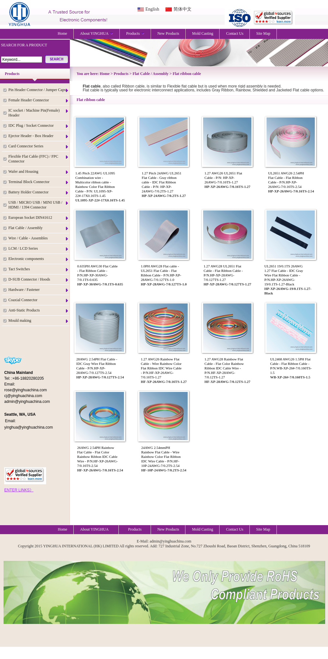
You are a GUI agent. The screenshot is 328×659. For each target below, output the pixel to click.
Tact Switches (38, 269)
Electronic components (38, 258)
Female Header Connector (38, 100)
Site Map (263, 33)
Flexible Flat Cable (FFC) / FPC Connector (38, 158)
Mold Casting (202, 33)
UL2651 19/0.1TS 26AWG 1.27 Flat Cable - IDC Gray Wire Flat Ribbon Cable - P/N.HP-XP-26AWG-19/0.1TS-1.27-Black (283, 275)
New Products (168, 33)
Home (62, 33)
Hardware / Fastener (38, 289)
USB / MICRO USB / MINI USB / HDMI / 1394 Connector (38, 204)
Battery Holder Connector (38, 192)
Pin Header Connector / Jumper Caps (38, 90)
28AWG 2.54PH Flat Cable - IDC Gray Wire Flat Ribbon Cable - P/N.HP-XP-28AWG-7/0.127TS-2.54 (96, 366)
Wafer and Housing (38, 171)
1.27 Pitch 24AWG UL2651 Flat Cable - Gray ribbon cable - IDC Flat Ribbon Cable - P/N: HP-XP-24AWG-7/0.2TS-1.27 (161, 182)
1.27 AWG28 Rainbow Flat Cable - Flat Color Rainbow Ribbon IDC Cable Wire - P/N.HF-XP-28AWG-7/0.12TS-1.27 (224, 368)
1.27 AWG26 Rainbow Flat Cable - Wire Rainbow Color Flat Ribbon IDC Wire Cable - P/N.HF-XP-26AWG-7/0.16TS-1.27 (161, 368)
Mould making (38, 320)
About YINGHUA (97, 33)
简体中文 (182, 9)
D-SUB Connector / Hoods (38, 279)
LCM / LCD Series (38, 248)
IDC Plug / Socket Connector (38, 125)
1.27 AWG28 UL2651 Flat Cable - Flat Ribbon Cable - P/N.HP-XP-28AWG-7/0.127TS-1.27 (223, 273)
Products (135, 33)
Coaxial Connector (38, 300)
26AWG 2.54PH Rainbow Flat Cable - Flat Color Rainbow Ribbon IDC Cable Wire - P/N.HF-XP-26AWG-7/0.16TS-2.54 (97, 457)
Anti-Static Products (38, 310)
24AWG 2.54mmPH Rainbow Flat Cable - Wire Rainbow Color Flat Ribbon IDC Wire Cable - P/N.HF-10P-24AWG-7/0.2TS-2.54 (161, 457)
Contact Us (234, 33)
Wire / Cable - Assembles (38, 238)
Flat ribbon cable (187, 73)
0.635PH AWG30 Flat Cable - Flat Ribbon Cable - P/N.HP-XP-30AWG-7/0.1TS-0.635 (97, 273)
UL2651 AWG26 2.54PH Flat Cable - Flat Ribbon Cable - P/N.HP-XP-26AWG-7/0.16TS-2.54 (286, 180)
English (152, 9)
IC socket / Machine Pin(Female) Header (38, 112)
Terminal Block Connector (38, 182)
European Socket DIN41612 (38, 217)
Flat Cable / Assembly (38, 228)
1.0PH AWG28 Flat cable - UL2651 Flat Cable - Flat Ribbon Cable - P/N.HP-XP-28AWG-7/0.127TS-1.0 (161, 273)
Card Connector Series (38, 146)
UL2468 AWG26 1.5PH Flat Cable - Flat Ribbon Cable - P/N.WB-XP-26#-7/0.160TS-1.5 (291, 366)
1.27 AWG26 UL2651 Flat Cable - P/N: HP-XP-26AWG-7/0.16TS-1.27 (223, 177)
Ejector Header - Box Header (38, 136)
